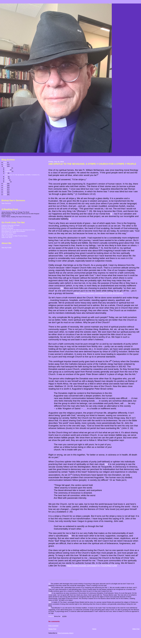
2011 (5, 191)
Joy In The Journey (7, 234)
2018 (5, 162)
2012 (5, 189)
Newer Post (52, 629)
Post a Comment (53, 625)
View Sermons (6, 203)
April (6, 178)
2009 (5, 194)
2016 (5, 166)
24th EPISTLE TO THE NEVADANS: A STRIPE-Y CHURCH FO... (22, 175)
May (6, 176)
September (8, 171)
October (7, 169)
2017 (5, 164)
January (7, 181)
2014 (5, 185)
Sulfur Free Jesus (7, 237)
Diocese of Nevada (7, 228)
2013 (5, 187)
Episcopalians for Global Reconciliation (13, 231)
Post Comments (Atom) (65, 633)
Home (94, 629)
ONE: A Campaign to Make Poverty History (14, 236)
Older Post (135, 629)
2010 (5, 192)
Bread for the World (7, 226)
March (7, 180)
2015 (5, 183)
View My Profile (6, 247)
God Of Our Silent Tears (9, 233)
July (6, 173)
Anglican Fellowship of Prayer (10, 225)
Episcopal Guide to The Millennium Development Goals (18, 230)
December (8, 168)
